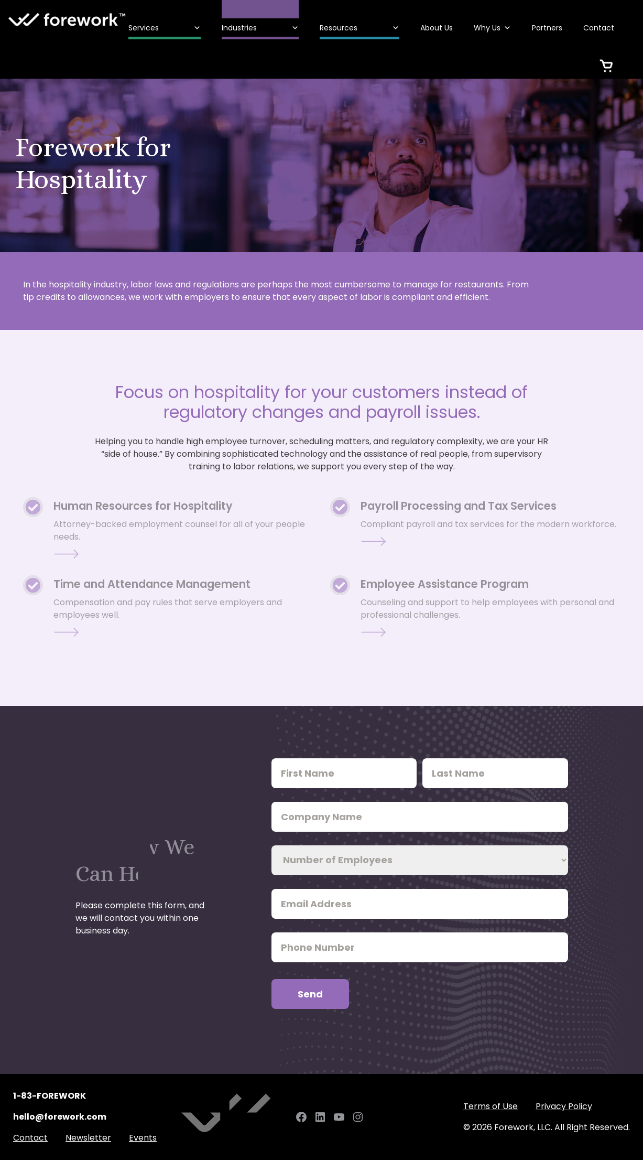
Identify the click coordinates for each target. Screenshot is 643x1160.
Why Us (492, 28)
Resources (359, 28)
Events (143, 1138)
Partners (547, 28)
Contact (598, 28)
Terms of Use (490, 1106)
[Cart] (606, 59)
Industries (260, 28)
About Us (436, 28)
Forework (67, 19)
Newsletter (88, 1138)
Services (164, 28)
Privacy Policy (564, 1106)
